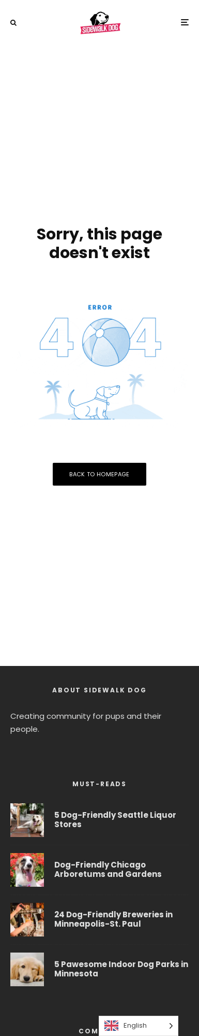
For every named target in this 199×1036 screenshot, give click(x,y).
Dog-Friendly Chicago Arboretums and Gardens (108, 869)
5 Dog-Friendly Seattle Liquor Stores (115, 820)
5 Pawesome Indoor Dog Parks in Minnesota (121, 971)
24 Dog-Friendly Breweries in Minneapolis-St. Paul (113, 920)
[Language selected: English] (138, 1026)
